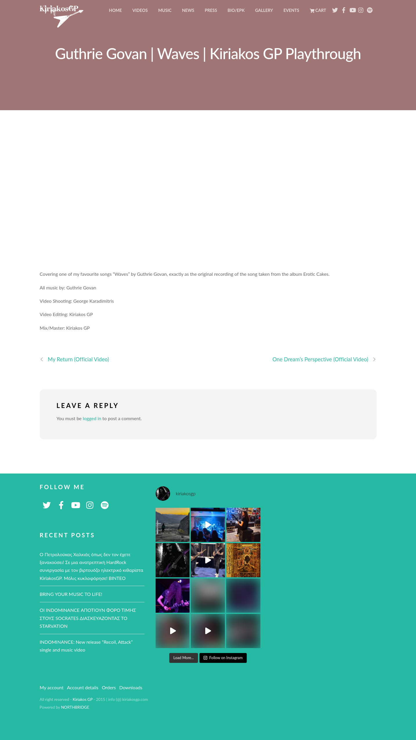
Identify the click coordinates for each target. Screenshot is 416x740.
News (188, 10)
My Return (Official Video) (74, 359)
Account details (82, 687)
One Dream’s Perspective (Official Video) (324, 359)
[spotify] (370, 8)
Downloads (130, 687)
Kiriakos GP (83, 699)
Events (291, 10)
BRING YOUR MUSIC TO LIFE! (71, 594)
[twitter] (335, 8)
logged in (92, 418)
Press (211, 10)
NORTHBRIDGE (75, 707)
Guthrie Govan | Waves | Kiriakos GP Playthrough (208, 53)
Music (165, 10)
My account (52, 687)
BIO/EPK (236, 10)
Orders (109, 687)
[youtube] (352, 8)
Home (115, 10)
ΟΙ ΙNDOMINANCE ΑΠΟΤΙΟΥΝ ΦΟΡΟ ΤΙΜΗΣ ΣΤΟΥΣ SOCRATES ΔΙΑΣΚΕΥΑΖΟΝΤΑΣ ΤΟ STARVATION (88, 617)
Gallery (264, 10)
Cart (318, 10)
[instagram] (361, 8)
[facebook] (344, 8)
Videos (140, 10)
